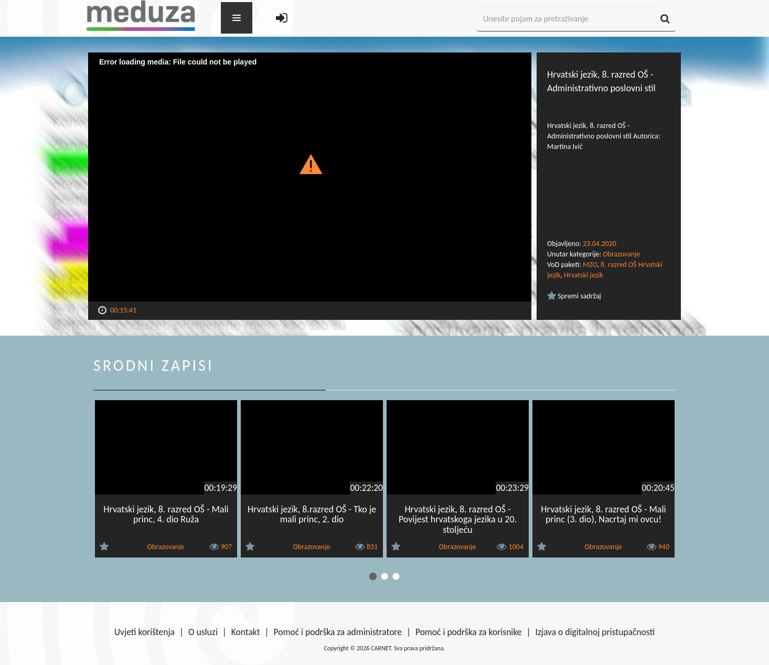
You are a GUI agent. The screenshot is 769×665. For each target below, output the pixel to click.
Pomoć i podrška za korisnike (468, 632)
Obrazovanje (621, 254)
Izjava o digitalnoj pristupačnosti (595, 632)
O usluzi (203, 632)
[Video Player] (309, 177)
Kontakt (245, 632)
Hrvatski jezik (583, 275)
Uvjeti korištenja (144, 632)
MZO (590, 264)
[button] (309, 164)
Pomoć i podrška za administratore (338, 632)
